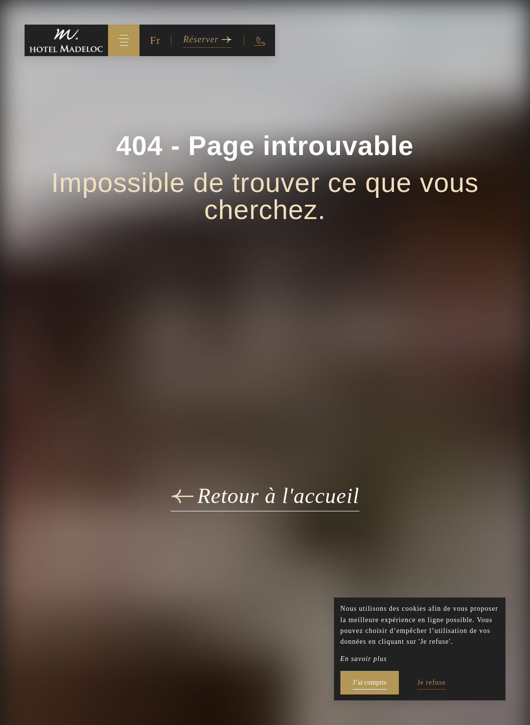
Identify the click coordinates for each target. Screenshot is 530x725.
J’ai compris (370, 682)
